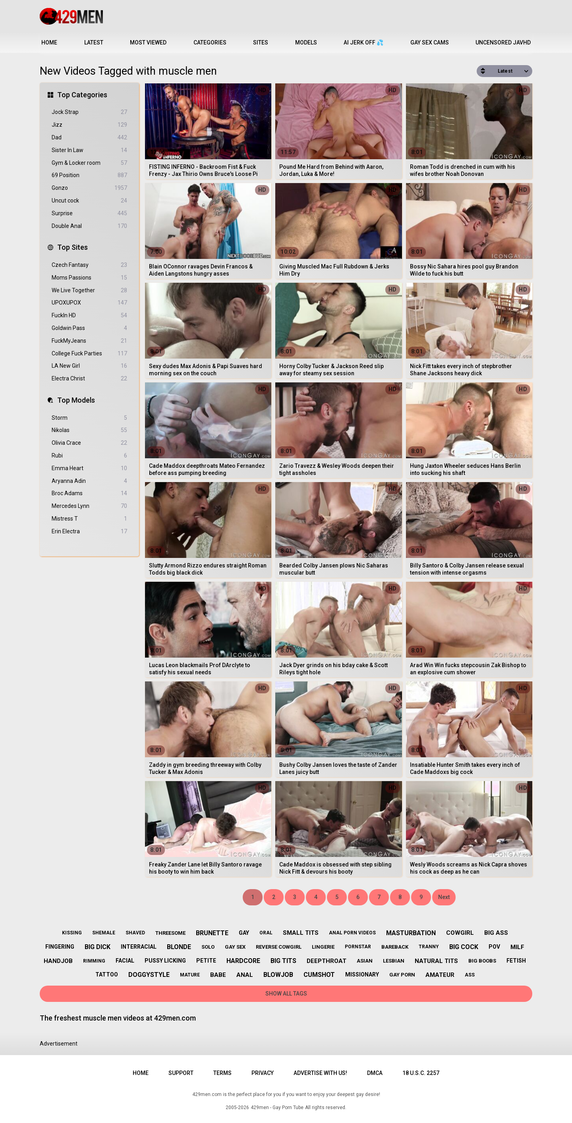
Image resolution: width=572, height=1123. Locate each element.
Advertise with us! (320, 1073)
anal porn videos (352, 933)
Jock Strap (89, 112)
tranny (429, 946)
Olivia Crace (89, 443)
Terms (222, 1073)
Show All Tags (286, 993)
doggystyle (149, 974)
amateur (439, 974)
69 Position (89, 175)
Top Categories (82, 95)
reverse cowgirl (278, 947)
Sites (260, 42)
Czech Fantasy (89, 265)
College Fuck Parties (89, 353)
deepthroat (326, 961)
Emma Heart (89, 468)
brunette (212, 933)
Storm (89, 418)
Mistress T (89, 518)
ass (470, 975)
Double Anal (89, 226)
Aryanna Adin (89, 481)
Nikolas (89, 430)
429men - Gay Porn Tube (277, 1107)
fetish (516, 960)
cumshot (319, 974)
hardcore (243, 961)
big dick (97, 947)
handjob (58, 961)
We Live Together (89, 290)
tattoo (106, 974)
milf (517, 947)
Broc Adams (89, 493)
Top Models (76, 400)
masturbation (411, 933)
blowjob (278, 974)
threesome (170, 933)
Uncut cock (89, 200)
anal (244, 974)
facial (125, 960)
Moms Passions (89, 277)
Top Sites (72, 247)
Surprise (89, 213)
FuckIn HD (89, 315)
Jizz (89, 125)
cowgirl (460, 932)
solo (207, 947)
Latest (93, 42)
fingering (59, 947)
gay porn (402, 975)
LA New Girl (89, 366)
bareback (394, 947)
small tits (301, 932)
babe (218, 974)
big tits (283, 961)
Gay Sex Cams (429, 42)
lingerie (323, 947)
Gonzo (89, 188)
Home (49, 42)
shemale (103, 933)
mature (190, 975)
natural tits (436, 961)
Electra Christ (89, 378)
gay (244, 933)
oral (265, 933)
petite (206, 960)
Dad (89, 137)
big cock (463, 947)
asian (365, 961)
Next (444, 897)
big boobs (482, 961)
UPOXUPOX (89, 302)
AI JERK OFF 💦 (363, 42)
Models (306, 42)
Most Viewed (148, 42)
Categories (209, 42)
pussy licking (165, 960)
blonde (179, 947)
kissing (72, 933)
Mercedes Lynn (89, 506)
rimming (94, 961)
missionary (362, 974)
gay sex (235, 947)
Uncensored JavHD (503, 42)
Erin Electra (89, 531)
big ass (496, 932)
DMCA (375, 1073)
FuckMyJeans (89, 341)
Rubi (89, 455)
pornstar (358, 946)
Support (180, 1073)
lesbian (393, 961)
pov (494, 947)
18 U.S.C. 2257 (420, 1073)
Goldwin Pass (89, 328)
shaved (135, 933)
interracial (139, 947)
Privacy (262, 1073)
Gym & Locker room (89, 163)
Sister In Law (89, 150)
